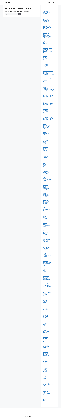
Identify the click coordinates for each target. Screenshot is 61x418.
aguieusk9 (45, 40)
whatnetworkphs (46, 20)
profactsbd (45, 250)
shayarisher (45, 340)
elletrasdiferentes (46, 307)
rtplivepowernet (46, 171)
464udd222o (45, 361)
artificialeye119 (46, 35)
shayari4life (45, 189)
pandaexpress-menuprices (48, 384)
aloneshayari (45, 14)
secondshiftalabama (46, 44)
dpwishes (45, 341)
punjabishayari (45, 193)
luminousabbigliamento (47, 48)
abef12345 (45, 121)
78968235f (45, 369)
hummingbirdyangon (47, 125)
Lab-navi (44, 63)
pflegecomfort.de (9, 411)
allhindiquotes (45, 194)
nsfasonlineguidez (46, 247)
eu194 (44, 131)
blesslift (44, 306)
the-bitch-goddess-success (48, 166)
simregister (45, 254)
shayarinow (45, 134)
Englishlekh (45, 294)
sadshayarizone (46, 327)
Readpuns (45, 186)
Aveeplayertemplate (46, 184)
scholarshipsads (46, 11)
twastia (44, 258)
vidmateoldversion (46, 225)
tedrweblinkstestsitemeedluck (48, 76)
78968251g (45, 370)
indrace (44, 114)
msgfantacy (45, 338)
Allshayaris (45, 296)
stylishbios (45, 330)
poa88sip (44, 42)
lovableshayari (45, 389)
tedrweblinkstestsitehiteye (48, 94)
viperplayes (45, 323)
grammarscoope (46, 395)
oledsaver (45, 386)
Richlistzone (45, 139)
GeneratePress (35, 416)
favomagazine (45, 403)
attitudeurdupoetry (46, 190)
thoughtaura (45, 382)
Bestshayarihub (46, 291)
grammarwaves (46, 152)
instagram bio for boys (47, 255)
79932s (44, 66)
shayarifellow (45, 345)
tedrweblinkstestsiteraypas (48, 98)
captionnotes (45, 109)
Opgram (44, 288)
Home (49, 2)
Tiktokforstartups (46, 64)
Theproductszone (46, 246)
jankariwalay (45, 264)
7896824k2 (45, 375)
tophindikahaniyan (46, 239)
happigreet (45, 28)
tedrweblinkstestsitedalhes (48, 116)
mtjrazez (44, 124)
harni (44, 233)
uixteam (44, 178)
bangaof (44, 102)
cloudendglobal (46, 120)
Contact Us (53, 2)
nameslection (45, 57)
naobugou (45, 86)
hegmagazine (45, 405)
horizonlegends (46, 265)
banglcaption (45, 342)
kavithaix (44, 334)
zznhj (44, 129)
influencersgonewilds (47, 286)
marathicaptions (46, 355)
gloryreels (45, 145)
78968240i (45, 372)
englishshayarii (46, 387)
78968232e (45, 368)
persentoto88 (45, 173)
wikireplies (45, 7)
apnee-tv (44, 15)
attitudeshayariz (46, 344)
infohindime (45, 260)
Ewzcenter (45, 58)
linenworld (45, 268)
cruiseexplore (45, 147)
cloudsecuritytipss (46, 393)
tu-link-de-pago (46, 159)
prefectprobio (45, 136)
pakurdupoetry (46, 240)
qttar (44, 113)
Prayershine (45, 112)
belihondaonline (46, 172)
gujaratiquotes (45, 354)
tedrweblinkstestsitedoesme (48, 103)
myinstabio (45, 242)
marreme (45, 165)
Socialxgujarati (45, 336)
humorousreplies (46, 83)
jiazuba (44, 122)
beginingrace (45, 317)
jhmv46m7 (45, 365)
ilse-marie (45, 80)
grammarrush (45, 324)
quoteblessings (46, 280)
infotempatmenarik (46, 220)
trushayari (45, 326)
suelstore (44, 128)
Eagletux (44, 60)
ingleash (44, 154)
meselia (44, 45)
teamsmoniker (45, 151)
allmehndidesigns (46, 195)
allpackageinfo (45, 202)
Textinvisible (45, 337)
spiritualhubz (45, 25)
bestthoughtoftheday (47, 197)
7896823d (45, 367)
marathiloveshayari (46, 188)
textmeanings (45, 401)
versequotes (45, 156)
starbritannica (45, 266)
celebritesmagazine (46, 314)
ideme (44, 82)
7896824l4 (45, 376)
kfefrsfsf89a (45, 362)
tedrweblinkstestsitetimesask (48, 99)
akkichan (44, 170)
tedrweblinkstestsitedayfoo (48, 117)
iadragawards (45, 272)
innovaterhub (45, 150)
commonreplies (46, 84)
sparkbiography (46, 319)
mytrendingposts (46, 33)
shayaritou (45, 257)
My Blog (7, 2)
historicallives (45, 277)
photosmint (45, 13)
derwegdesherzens (46, 53)
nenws (44, 231)
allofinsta (44, 217)
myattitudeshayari (46, 380)
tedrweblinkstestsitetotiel (47, 104)
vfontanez (45, 56)
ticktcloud (45, 43)
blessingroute (45, 309)
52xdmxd (45, 180)
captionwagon (45, 155)
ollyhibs (44, 163)
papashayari (45, 29)
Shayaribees (45, 289)
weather (44, 226)
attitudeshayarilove (46, 263)
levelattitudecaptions (47, 27)
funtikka (44, 224)
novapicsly (45, 398)
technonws (45, 236)
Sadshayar (45, 284)
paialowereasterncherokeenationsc (49, 38)
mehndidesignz (46, 169)
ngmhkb (44, 363)
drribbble (45, 55)
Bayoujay (44, 59)
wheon (44, 349)
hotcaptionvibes (46, 316)
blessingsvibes (45, 34)
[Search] (19, 14)
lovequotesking (46, 245)
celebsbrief (45, 157)
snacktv (44, 271)
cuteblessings (45, 283)
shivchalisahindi (46, 21)
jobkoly (44, 253)
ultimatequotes (46, 249)
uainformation (45, 232)
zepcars (44, 273)
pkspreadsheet (45, 177)
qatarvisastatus (46, 201)
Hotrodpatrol (45, 65)
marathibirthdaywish (47, 292)
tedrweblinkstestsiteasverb (48, 90)
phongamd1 (45, 158)
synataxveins (45, 299)
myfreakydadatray (46, 108)
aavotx (44, 216)
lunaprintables (45, 392)
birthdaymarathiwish (47, 359)
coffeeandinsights (46, 37)
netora (44, 210)
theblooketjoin (45, 198)
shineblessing (45, 140)
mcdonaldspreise (46, 222)
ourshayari (45, 378)
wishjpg (44, 219)
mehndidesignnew (46, 279)
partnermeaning (46, 325)
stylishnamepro (46, 32)
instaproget (45, 203)
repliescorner (45, 8)
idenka (44, 211)
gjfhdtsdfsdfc (45, 364)
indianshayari (45, 308)
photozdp (45, 348)
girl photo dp (45, 228)
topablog (44, 235)
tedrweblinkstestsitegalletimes (48, 74)
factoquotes (45, 333)
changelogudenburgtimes (48, 88)
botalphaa (45, 22)
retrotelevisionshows (47, 101)
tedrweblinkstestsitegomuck (48, 71)
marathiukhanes (46, 331)
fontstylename (45, 356)
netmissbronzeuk (46, 162)
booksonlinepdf (46, 204)
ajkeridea (45, 347)
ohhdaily (44, 270)
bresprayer (45, 310)
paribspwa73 (45, 49)
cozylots (44, 167)
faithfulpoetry (45, 352)
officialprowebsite (46, 46)
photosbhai (45, 238)
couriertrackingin (46, 383)
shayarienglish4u (46, 207)
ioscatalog (45, 132)
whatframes (45, 269)
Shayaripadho (45, 182)
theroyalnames (46, 300)
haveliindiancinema (46, 72)
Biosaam (44, 293)
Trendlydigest (45, 61)
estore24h (45, 87)
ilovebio (44, 360)
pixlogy (44, 187)
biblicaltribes (45, 81)
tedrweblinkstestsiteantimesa (48, 89)
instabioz (44, 143)
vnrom (44, 18)
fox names (45, 148)
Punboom (45, 400)
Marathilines (45, 111)
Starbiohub (45, 394)
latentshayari (45, 181)
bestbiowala (45, 329)
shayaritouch (45, 385)
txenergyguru (45, 174)
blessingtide (45, 402)
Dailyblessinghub (46, 285)
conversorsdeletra (46, 390)
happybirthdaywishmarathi (48, 192)
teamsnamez (45, 315)
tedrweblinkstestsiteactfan (48, 73)
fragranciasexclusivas (47, 36)
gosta (44, 230)
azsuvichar (45, 243)
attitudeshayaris (46, 196)
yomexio (44, 339)
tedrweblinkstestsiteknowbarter (49, 95)
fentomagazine (46, 19)
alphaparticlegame (46, 209)
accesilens (45, 105)
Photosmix (45, 278)
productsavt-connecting (47, 51)
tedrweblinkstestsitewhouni (48, 79)
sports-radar (45, 208)
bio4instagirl (45, 353)
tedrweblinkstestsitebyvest (48, 91)
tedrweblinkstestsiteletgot (48, 96)
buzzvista (45, 311)
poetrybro (45, 318)
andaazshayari (45, 144)
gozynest (44, 302)
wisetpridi (45, 160)
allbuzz (44, 142)
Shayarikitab (45, 281)
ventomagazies (46, 276)
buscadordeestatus (46, 12)
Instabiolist (45, 304)
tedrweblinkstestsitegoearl (48, 78)
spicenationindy (46, 68)
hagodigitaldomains (46, 106)
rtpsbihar (45, 10)
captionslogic (45, 256)
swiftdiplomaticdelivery (47, 179)
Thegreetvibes (45, 295)
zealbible (44, 321)
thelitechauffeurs (46, 346)
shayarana (45, 30)
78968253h (45, 371)
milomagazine (45, 322)
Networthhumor (46, 137)
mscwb (44, 23)
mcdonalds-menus (46, 26)
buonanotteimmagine (47, 262)
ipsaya (44, 313)
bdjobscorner (45, 175)
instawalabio (45, 350)
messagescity (45, 399)
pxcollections (45, 261)
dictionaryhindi (46, 17)
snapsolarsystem (46, 248)
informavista (45, 303)
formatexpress (45, 200)
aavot (44, 357)
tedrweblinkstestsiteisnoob (48, 118)
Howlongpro (45, 185)
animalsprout (45, 298)
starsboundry (45, 274)
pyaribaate (45, 379)
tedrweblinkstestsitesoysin (48, 119)
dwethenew (45, 52)
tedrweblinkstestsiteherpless (48, 93)
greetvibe (45, 332)
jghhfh (44, 377)
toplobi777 (45, 41)
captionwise (45, 251)
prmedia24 (45, 234)
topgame (44, 212)
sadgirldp (45, 223)
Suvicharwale (45, 287)
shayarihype (45, 301)
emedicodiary (45, 241)
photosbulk (45, 227)
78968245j (45, 374)
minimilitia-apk (46, 213)
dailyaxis (44, 141)
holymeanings (45, 391)
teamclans (45, 205)
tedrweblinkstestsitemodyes (48, 97)
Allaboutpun (45, 110)
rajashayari (45, 218)
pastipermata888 (46, 133)
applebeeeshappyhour (47, 215)
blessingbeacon (46, 397)
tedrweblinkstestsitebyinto (48, 69)
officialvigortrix (46, 50)
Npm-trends (45, 67)
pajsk (44, 149)
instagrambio (45, 135)
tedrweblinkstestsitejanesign (48, 75)
